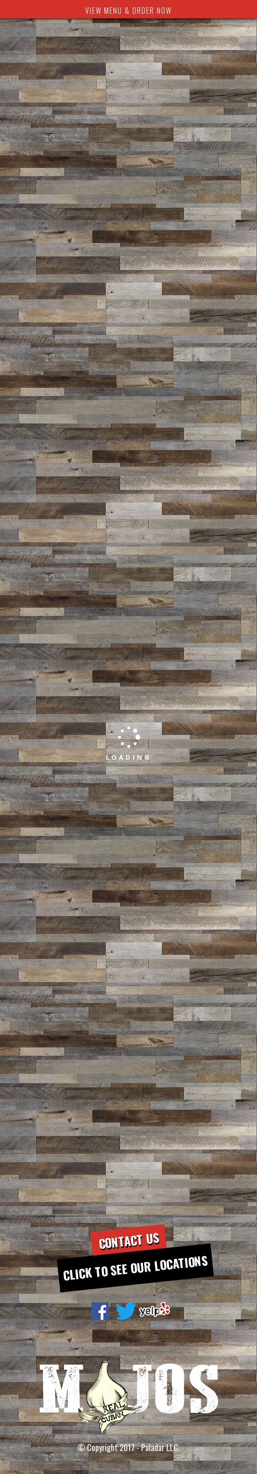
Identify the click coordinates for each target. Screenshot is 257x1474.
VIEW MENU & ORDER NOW (128, 10)
